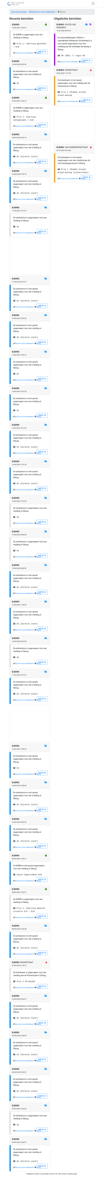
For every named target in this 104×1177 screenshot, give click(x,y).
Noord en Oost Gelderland (42, 12)
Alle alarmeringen (19, 12)
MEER (42, 51)
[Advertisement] (30, 256)
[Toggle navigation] (93, 3)
